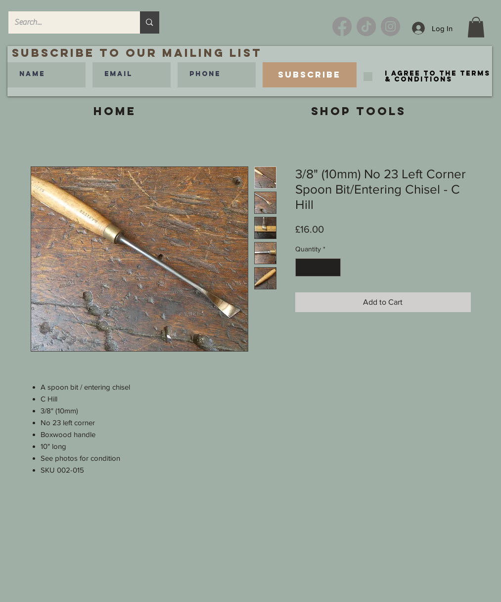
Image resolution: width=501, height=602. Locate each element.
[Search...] (67, 22)
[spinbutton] (318, 267)
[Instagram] (390, 26)
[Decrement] (303, 267)
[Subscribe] (310, 74)
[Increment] (333, 267)
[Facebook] (342, 26)
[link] (476, 27)
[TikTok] (366, 26)
